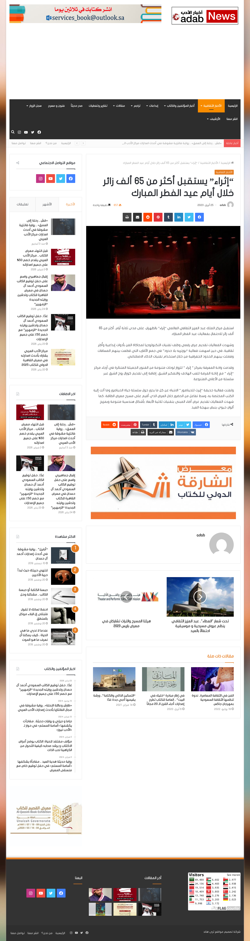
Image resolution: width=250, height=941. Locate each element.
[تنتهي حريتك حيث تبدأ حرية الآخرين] (63, 576)
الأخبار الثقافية (212, 105)
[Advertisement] (125, 66)
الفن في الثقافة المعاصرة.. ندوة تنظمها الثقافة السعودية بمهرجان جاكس (213, 700)
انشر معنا (231, 119)
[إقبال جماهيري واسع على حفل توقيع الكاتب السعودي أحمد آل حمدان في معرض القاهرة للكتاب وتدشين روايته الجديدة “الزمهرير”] (63, 283)
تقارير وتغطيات (98, 105)
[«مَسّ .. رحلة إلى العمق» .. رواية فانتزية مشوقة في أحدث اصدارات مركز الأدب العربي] (63, 227)
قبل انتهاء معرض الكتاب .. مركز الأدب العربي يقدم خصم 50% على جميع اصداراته (31, 433)
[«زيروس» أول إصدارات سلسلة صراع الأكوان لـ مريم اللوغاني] (100, 909)
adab (223, 205)
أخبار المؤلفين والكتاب (181, 105)
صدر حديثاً (76, 105)
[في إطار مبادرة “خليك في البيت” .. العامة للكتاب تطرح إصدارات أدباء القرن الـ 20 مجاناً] (163, 679)
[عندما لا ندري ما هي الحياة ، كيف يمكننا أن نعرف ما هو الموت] (63, 637)
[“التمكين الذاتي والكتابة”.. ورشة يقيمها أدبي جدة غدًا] (114, 679)
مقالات (120, 105)
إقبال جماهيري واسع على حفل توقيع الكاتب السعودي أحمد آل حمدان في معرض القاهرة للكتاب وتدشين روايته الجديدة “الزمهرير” (32, 290)
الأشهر (47, 204)
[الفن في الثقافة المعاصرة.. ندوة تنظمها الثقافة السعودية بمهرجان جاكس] (212, 679)
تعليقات (22, 204)
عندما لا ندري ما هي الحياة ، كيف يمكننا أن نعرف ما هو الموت (33, 635)
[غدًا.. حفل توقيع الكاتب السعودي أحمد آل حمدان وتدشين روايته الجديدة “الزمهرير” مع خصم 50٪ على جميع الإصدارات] (63, 322)
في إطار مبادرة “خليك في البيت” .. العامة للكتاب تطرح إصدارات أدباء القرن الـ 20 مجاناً (165, 700)
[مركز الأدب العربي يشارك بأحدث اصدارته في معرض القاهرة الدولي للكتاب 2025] (63, 357)
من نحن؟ (51, 143)
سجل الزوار (35, 105)
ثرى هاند (208, 931)
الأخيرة (70, 204)
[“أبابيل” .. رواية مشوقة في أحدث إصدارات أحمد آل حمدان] (63, 555)
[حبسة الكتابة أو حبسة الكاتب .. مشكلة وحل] (63, 596)
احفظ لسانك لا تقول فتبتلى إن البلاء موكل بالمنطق (33, 614)
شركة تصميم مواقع (228, 931)
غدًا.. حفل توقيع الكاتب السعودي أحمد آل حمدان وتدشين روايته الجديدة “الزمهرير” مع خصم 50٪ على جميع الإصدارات (31, 489)
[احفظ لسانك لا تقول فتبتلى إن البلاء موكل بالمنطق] (63, 615)
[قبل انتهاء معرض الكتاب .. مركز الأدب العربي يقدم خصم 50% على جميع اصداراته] (63, 257)
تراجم (137, 105)
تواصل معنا (19, 143)
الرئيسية (232, 105)
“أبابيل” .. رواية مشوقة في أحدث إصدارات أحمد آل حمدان (32, 554)
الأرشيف (215, 119)
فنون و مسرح (56, 105)
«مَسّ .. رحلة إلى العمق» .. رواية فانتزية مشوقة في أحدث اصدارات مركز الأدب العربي (33, 230)
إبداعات (153, 105)
